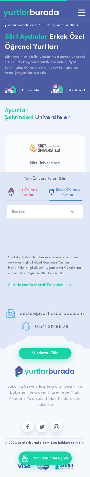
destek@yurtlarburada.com (51, 313)
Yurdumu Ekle (45, 353)
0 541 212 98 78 (51, 326)
